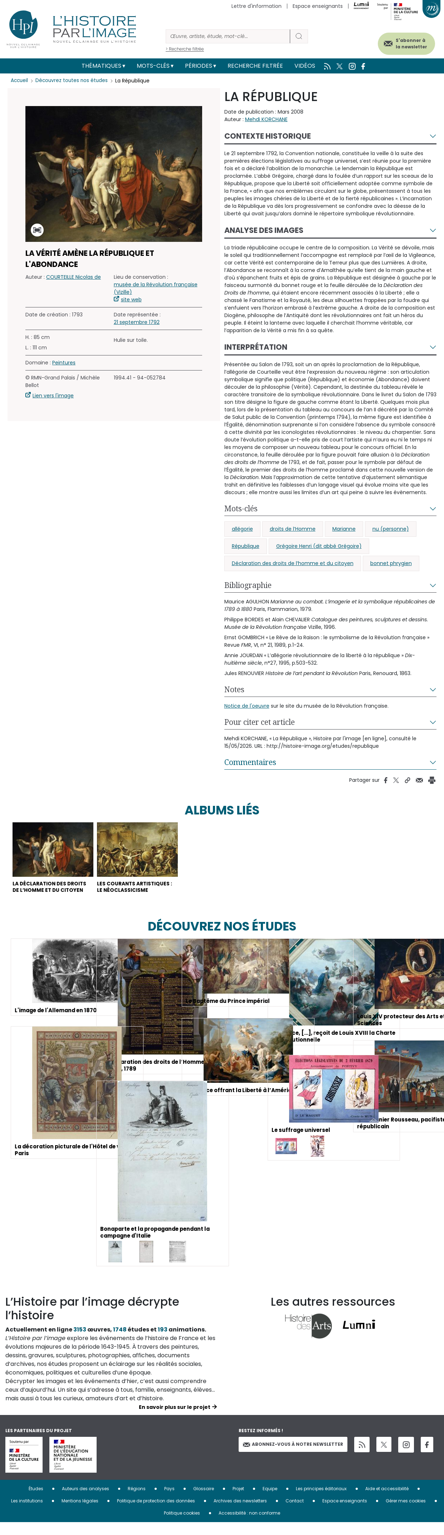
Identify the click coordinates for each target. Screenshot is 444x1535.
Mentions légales (80, 1513)
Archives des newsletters (240, 1513)
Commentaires (250, 762)
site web (131, 299)
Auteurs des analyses (85, 1501)
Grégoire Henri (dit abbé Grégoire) (319, 546)
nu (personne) (390, 528)
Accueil (20, 80)
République (245, 546)
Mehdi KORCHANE (266, 119)
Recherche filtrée (255, 66)
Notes (234, 689)
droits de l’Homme (293, 528)
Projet (238, 1501)
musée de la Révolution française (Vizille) (155, 288)
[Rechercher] (228, 36)
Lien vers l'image (53, 395)
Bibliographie (248, 585)
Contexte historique (267, 136)
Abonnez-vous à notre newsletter (293, 1457)
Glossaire (203, 1501)
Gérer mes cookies (406, 1513)
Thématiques (101, 66)
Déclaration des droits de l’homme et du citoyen (292, 563)
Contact (295, 1513)
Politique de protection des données (156, 1513)
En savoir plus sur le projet (174, 1419)
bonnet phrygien (391, 563)
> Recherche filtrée (185, 49)
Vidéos (304, 66)
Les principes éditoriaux (321, 1501)
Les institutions (27, 1513)
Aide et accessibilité (387, 1501)
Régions (137, 1501)
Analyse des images (263, 230)
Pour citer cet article (259, 722)
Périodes (198, 66)
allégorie (242, 528)
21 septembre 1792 (137, 322)
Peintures (63, 362)
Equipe (270, 1501)
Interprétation (255, 347)
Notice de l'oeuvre (246, 705)
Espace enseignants (318, 6)
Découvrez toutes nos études (73, 80)
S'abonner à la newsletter (404, 42)
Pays (169, 1501)
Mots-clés (153, 66)
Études (36, 1501)
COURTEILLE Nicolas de (73, 277)
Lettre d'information (256, 6)
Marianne (344, 528)
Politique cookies (182, 1525)
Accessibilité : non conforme (249, 1525)
